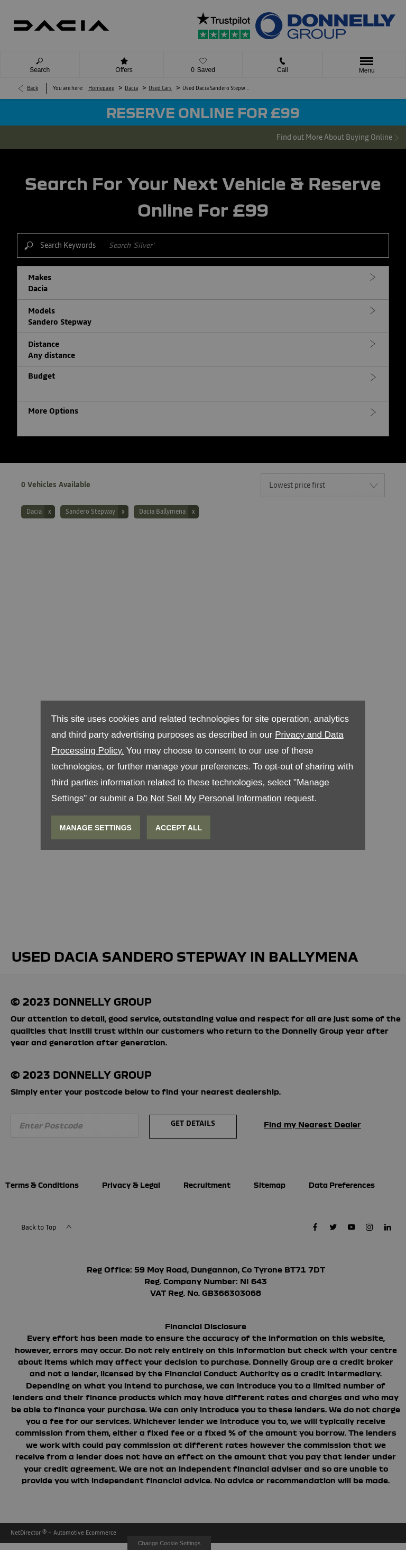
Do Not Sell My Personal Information (209, 798)
